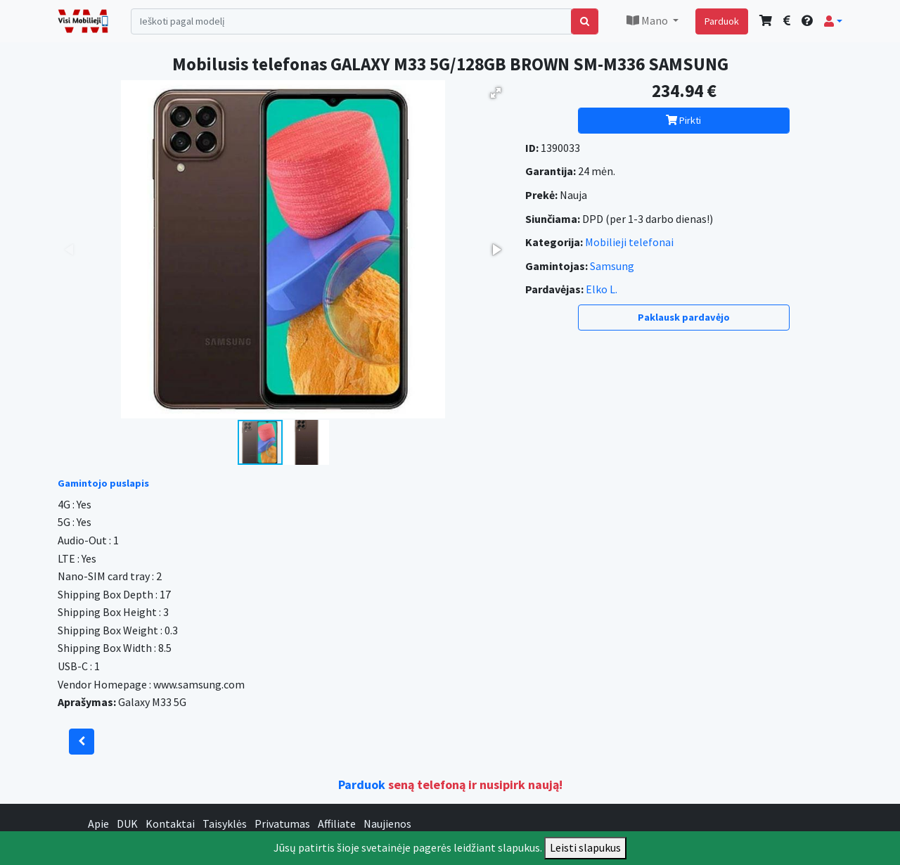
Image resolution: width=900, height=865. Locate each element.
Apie (98, 823)
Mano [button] (648, 20)
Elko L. (601, 289)
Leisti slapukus (585, 847)
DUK (127, 823)
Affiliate (337, 823)
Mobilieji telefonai (629, 242)
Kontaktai (170, 823)
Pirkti (683, 120)
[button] (833, 21)
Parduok (722, 21)
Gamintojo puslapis (103, 483)
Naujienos (387, 823)
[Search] (351, 21)
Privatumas (282, 823)
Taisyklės (224, 823)
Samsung (612, 266)
